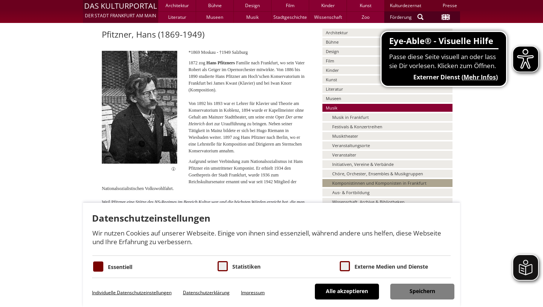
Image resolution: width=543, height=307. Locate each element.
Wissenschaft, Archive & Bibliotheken (368, 202)
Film (290, 5)
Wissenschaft (328, 17)
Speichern (422, 291)
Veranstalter (344, 155)
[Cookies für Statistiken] (223, 266)
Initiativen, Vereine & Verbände (363, 164)
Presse (450, 5)
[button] (120, 11)
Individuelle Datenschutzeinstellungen (132, 292)
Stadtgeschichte (290, 17)
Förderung (401, 17)
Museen (214, 17)
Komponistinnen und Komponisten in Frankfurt (379, 183)
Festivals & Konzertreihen (357, 126)
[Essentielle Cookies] (98, 266)
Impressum (253, 292)
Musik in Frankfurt (350, 117)
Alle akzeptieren (347, 291)
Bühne (215, 5)
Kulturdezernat (405, 5)
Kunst (365, 5)
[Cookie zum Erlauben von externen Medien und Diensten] (345, 266)
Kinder (328, 5)
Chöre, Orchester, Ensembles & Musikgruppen (377, 173)
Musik (252, 17)
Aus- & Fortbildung (351, 192)
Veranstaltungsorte (351, 145)
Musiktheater (345, 136)
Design (252, 5)
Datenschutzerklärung (206, 292)
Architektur (177, 5)
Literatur (177, 17)
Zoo (366, 17)
